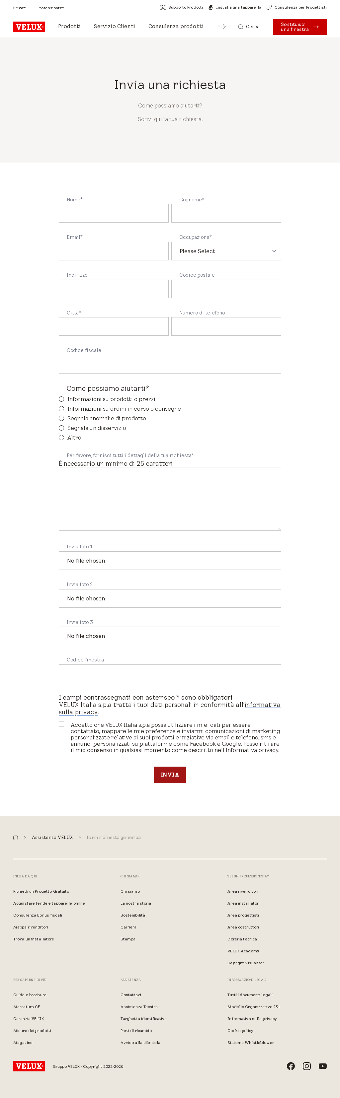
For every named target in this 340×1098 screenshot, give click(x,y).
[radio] (170, 399)
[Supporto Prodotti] (181, 7)
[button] (224, 26)
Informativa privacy (251, 750)
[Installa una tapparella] (234, 7)
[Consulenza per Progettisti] (297, 7)
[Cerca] (249, 27)
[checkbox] (170, 418)
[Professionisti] (51, 8)
